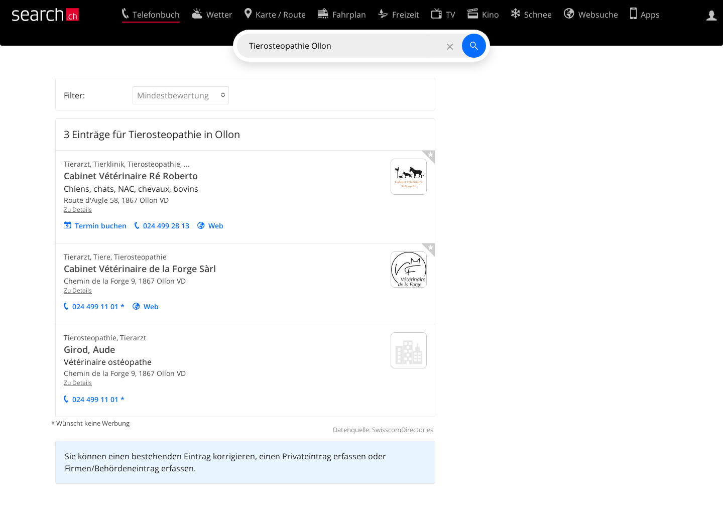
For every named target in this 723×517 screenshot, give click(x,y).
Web (215, 225)
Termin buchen (101, 225)
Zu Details (78, 209)
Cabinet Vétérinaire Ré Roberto (131, 176)
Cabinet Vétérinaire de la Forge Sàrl (140, 269)
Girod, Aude (89, 349)
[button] (181, 95)
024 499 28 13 (166, 225)
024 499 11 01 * (98, 306)
